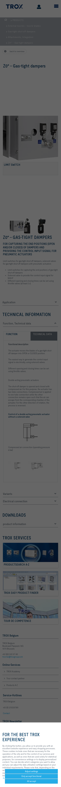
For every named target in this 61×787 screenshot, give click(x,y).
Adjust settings (31, 771)
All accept (31, 781)
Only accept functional (31, 776)
